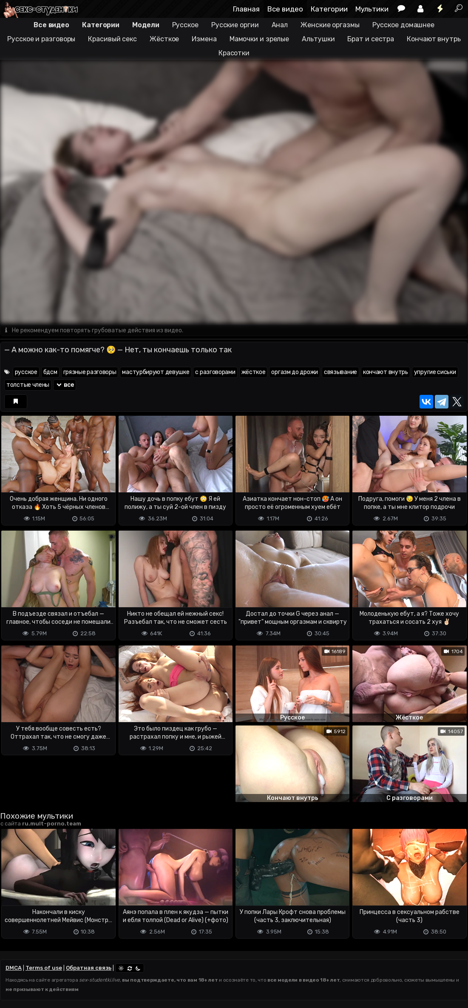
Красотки (234, 53)
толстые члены (27, 384)
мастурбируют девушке (155, 372)
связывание (340, 372)
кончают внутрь (385, 372)
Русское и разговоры (41, 39)
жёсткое (253, 372)
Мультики (372, 9)
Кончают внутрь (434, 39)
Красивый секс (112, 39)
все (64, 384)
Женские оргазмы (330, 25)
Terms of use (44, 968)
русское (26, 372)
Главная (246, 9)
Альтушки (318, 39)
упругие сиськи (435, 372)
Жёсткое (164, 39)
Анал (280, 25)
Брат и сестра (370, 39)
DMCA (14, 968)
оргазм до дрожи (294, 372)
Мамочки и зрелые (259, 39)
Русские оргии (235, 25)
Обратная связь (88, 968)
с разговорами (215, 372)
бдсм (50, 372)
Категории (329, 9)
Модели (145, 25)
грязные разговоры (89, 372)
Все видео (285, 9)
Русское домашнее (403, 25)
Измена (204, 39)
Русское (185, 25)
